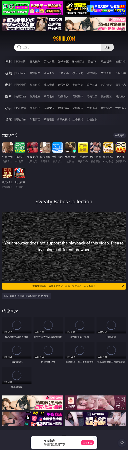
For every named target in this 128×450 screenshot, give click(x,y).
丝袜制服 (92, 73)
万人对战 (49, 61)
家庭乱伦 (35, 108)
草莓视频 (49, 119)
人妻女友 (49, 108)
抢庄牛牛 (120, 61)
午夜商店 (35, 119)
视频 (8, 73)
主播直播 (106, 73)
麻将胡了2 (78, 61)
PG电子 (20, 61)
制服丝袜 (77, 85)
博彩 (8, 61)
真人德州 (35, 61)
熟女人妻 (77, 73)
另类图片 (120, 96)
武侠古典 (63, 108)
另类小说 (92, 108)
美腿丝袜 (77, 96)
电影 (8, 84)
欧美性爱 (63, 85)
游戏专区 (63, 61)
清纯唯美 (92, 96)
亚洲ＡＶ (20, 73)
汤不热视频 (63, 119)
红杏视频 (77, 119)
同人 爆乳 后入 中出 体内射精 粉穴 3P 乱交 (26, 296)
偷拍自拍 (35, 85)
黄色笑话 (106, 108)
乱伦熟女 (106, 85)
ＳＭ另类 (120, 73)
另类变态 (120, 85)
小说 (8, 108)
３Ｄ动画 (63, 73)
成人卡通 (49, 85)
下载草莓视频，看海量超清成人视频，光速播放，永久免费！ (78, 286)
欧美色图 (49, 96)
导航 (8, 119)
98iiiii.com (64, 38)
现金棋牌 (106, 61)
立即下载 (87, 442)
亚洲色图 (35, 96)
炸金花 (92, 61)
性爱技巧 (120, 108)
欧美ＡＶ (49, 73)
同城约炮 (20, 119)
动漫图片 (63, 96)
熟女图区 (106, 96)
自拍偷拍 (35, 73)
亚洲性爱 (20, 85)
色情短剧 (92, 119)
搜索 (107, 47)
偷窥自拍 (20, 96)
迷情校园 (77, 108)
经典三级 (92, 85)
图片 (8, 96)
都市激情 (20, 108)
